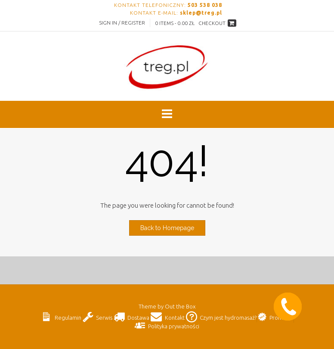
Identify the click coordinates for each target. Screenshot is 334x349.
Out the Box (180, 306)
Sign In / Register (122, 22)
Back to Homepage (167, 227)
